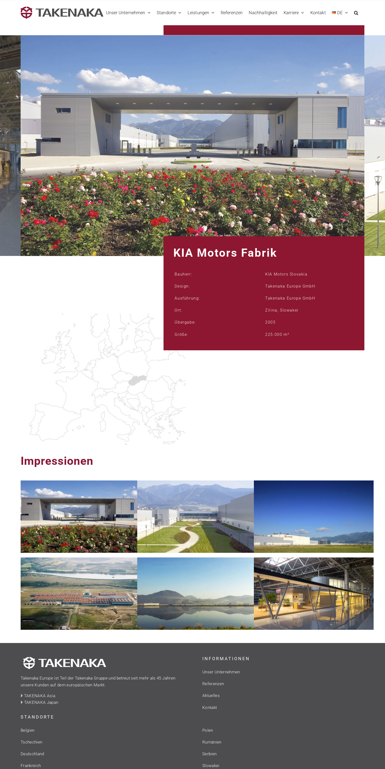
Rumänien (211, 742)
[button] (356, 12)
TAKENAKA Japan (39, 702)
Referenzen (213, 683)
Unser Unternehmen (221, 671)
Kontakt (209, 707)
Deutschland (32, 753)
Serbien (209, 753)
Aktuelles (211, 695)
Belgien (27, 730)
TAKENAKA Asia (38, 695)
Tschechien (31, 742)
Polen (207, 730)
